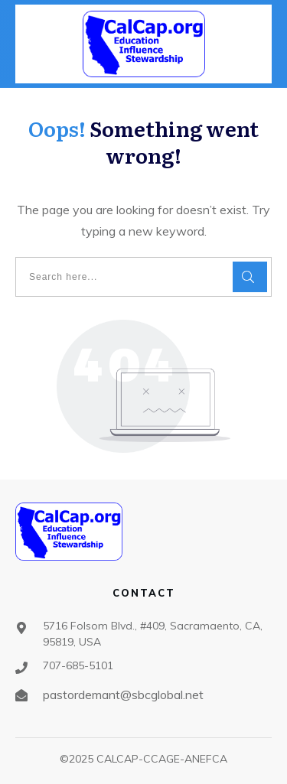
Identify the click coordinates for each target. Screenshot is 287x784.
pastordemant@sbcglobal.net (123, 694)
